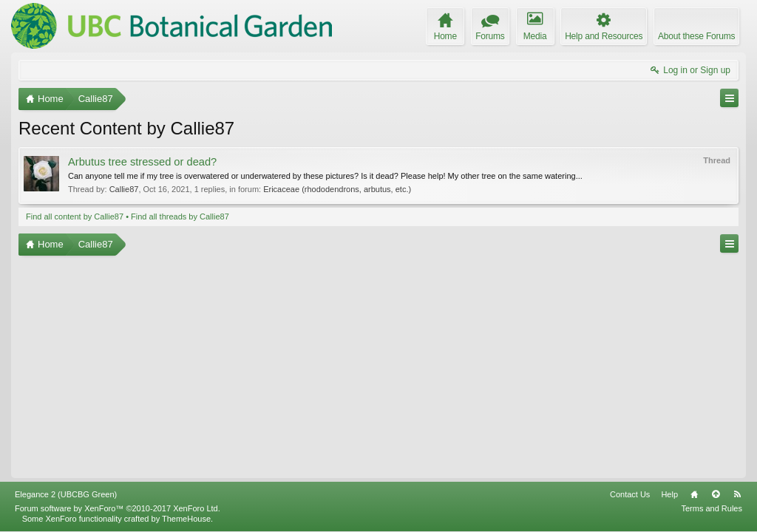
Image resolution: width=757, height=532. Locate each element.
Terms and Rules (711, 508)
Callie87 (124, 189)
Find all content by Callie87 (74, 216)
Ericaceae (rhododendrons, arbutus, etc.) (337, 189)
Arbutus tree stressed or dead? (142, 162)
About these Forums (696, 36)
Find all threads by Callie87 (180, 216)
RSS (737, 494)
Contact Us (630, 494)
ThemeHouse (186, 518)
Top (715, 494)
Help (669, 494)
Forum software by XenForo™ (117, 508)
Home (694, 494)
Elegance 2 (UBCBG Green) (66, 494)
